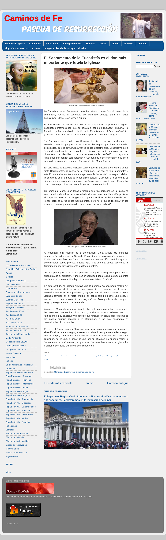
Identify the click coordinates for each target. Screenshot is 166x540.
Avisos (9, 273)
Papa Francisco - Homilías (18, 380)
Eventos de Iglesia (15, 43)
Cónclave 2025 (13, 284)
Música (103, 43)
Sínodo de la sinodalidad (17, 441)
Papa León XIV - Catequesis (19, 399)
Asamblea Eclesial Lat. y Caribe (21, 269)
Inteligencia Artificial (15, 307)
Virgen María (12, 456)
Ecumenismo (12, 288)
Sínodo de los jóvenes (16, 445)
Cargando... (141, 251)
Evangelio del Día (72, 43)
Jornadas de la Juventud (17, 326)
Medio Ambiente (13, 338)
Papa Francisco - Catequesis (19, 372)
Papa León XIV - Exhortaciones (21, 407)
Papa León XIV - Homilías (18, 410)
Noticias (90, 43)
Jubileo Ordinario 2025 (16, 330)
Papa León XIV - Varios (17, 418)
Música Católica (13, 353)
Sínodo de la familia (15, 437)
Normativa (10, 357)
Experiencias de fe (85, 372)
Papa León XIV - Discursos (18, 403)
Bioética (9, 277)
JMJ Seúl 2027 (13, 319)
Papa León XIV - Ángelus (18, 422)
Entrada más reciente (58, 383)
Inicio (89, 383)
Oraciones (10, 368)
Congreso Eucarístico (64, 372)
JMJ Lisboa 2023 (14, 315)
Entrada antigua (117, 383)
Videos (115, 43)
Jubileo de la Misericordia (18, 334)
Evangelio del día (14, 296)
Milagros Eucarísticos (16, 349)
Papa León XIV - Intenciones (19, 414)
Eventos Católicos (14, 300)
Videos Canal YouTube (16, 452)
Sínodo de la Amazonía (17, 433)
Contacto (142, 43)
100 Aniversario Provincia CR (20, 265)
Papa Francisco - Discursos (19, 376)
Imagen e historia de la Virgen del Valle (65, 48)
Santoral (10, 430)
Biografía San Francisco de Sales (22, 48)
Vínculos (128, 43)
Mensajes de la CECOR (17, 342)
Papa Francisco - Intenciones (20, 384)
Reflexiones (52, 43)
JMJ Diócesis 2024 (15, 311)
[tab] (143, 200)
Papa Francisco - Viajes (17, 391)
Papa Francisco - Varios (17, 387)
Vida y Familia (12, 449)
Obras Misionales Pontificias (19, 365)
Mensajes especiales (16, 345)
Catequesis (35, 43)
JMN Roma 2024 (14, 322)
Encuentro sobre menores (18, 292)
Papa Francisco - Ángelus (18, 395)
